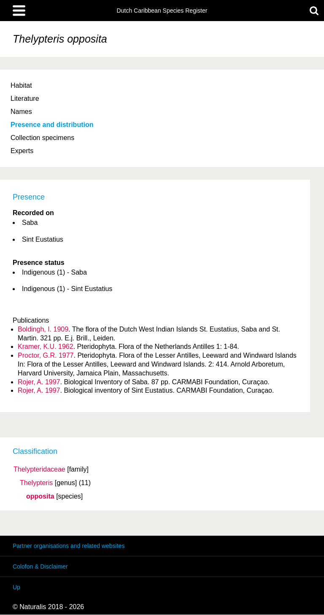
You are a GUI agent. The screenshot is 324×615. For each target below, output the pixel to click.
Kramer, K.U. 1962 (45, 346)
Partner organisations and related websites (68, 545)
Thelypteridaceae (39, 469)
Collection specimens (42, 137)
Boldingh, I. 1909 (43, 329)
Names (21, 111)
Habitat (21, 85)
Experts (22, 150)
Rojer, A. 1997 (39, 382)
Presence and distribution (52, 124)
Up (16, 587)
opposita (40, 496)
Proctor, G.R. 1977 (46, 355)
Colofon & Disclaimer (40, 566)
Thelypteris (36, 483)
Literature (25, 98)
